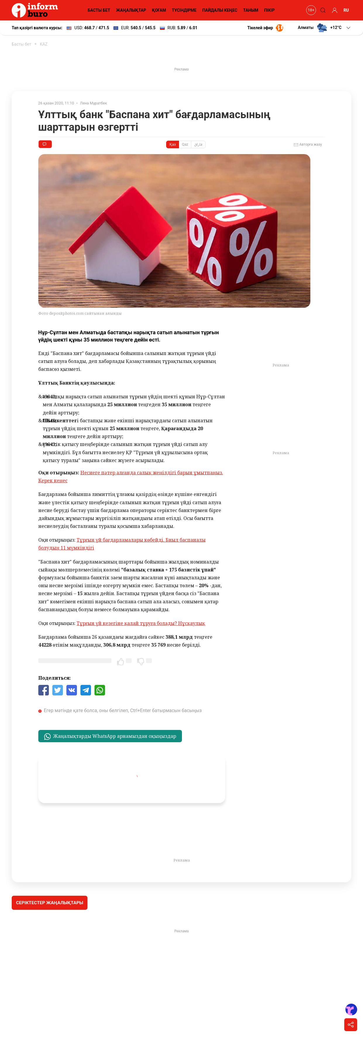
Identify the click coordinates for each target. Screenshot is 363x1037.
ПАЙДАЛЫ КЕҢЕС (220, 10)
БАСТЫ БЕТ (99, 10)
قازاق (198, 144)
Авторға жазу (308, 144)
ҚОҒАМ (159, 10)
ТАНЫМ (250, 10)
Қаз (172, 144)
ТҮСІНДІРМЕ (184, 10)
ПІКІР (269, 10)
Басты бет (21, 44)
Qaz (185, 144)
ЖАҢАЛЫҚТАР (131, 10)
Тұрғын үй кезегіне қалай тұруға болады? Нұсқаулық (141, 623)
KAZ (43, 44)
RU (346, 10)
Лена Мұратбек (93, 103)
